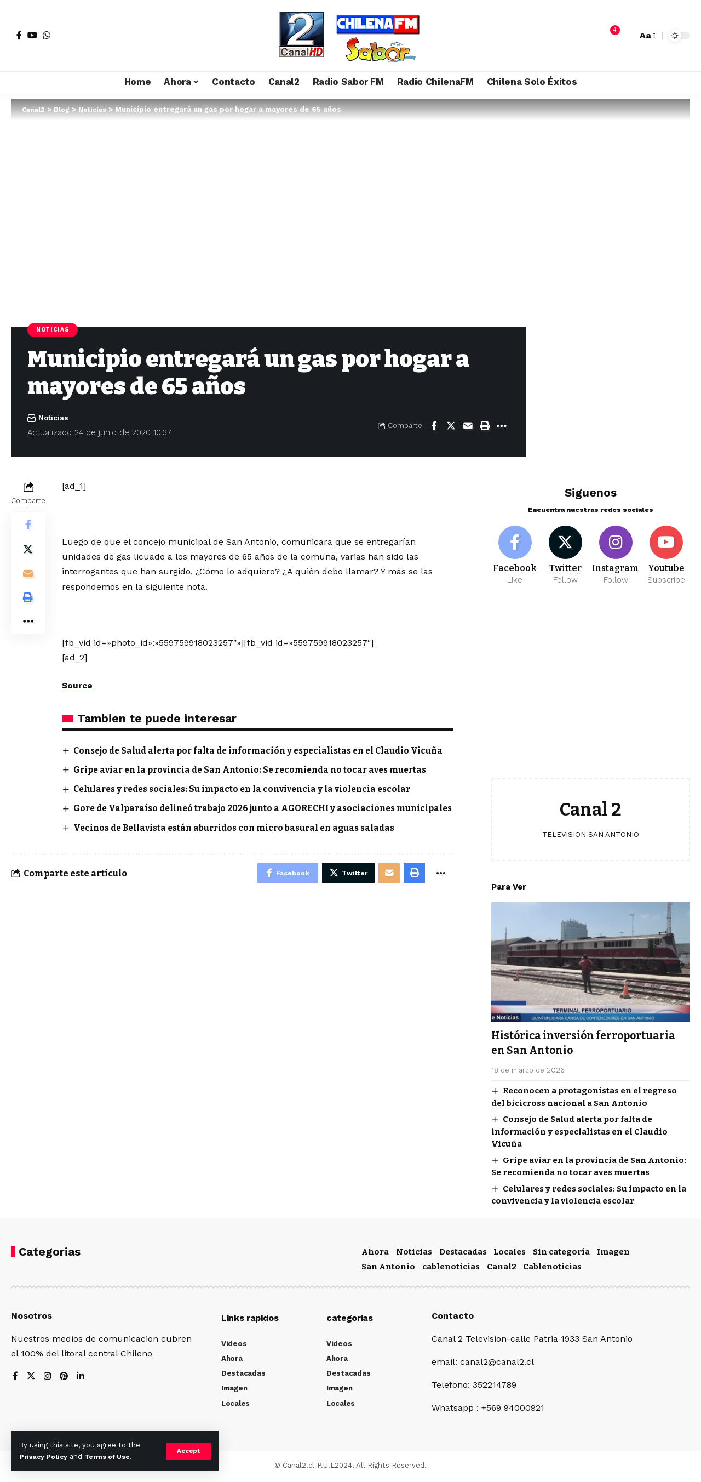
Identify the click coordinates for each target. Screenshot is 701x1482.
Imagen (613, 1254)
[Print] (484, 427)
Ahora (375, 1254)
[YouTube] (32, 35)
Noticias (54, 330)
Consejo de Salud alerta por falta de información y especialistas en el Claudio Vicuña (579, 1127)
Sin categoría (561, 1254)
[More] (501, 427)
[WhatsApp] (46, 35)
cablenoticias (451, 1269)
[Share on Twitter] (450, 427)
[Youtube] (666, 550)
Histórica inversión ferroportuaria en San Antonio (582, 1038)
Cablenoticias (552, 1269)
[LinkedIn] (82, 1379)
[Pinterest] (65, 1379)
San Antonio (388, 1269)
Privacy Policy (45, 1456)
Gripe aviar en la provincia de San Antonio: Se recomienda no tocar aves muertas (259, 783)
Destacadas (463, 1254)
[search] (625, 35)
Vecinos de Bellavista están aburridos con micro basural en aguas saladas (242, 855)
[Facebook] (19, 35)
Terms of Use (113, 1456)
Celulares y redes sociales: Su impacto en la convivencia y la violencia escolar (249, 803)
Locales (509, 1254)
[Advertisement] (590, 686)
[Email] (467, 427)
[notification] (609, 35)
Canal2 (501, 1269)
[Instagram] (616, 550)
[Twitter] (565, 550)
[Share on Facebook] (433, 427)
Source (78, 687)
